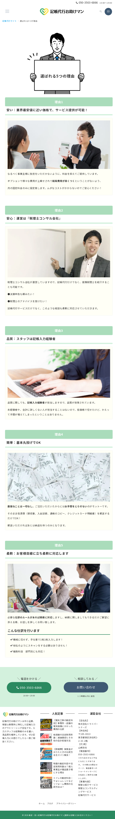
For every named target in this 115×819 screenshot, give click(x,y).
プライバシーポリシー (66, 803)
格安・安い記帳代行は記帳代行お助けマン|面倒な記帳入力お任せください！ (61, 815)
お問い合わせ (86, 687)
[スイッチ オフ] (100, 12)
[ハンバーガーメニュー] (7, 11)
